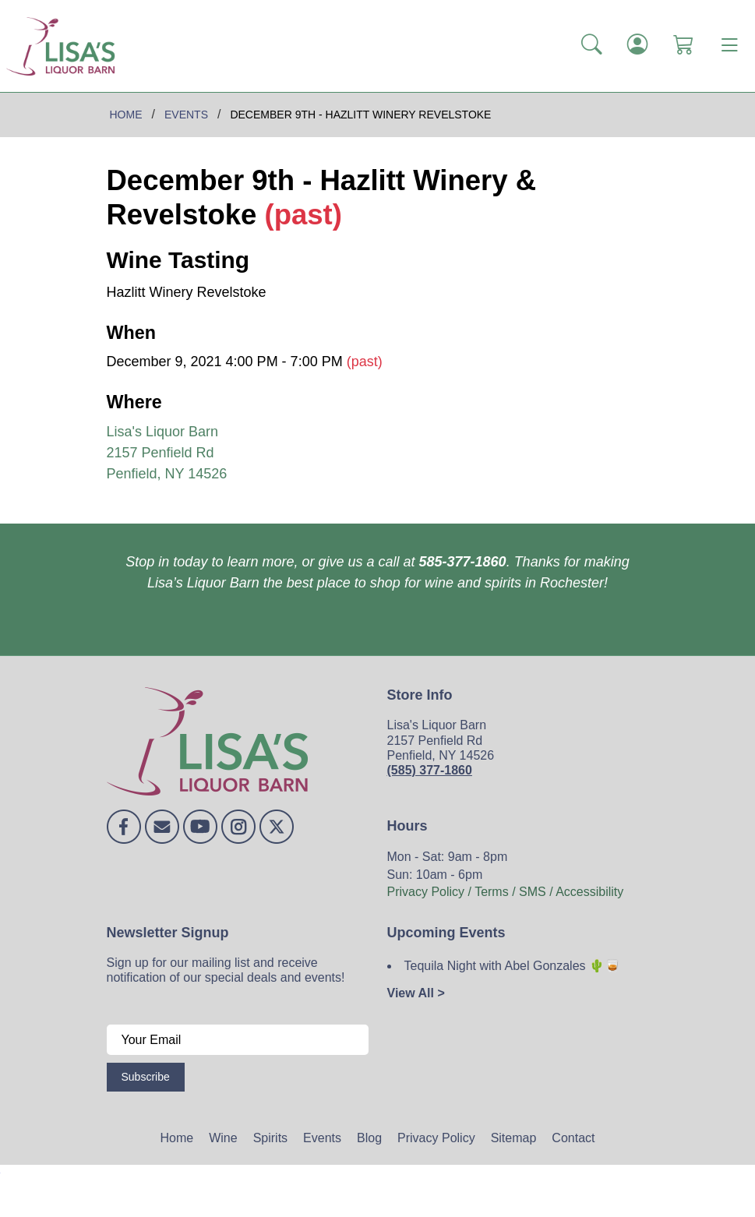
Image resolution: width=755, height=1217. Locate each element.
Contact (573, 1138)
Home (177, 1138)
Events (322, 1138)
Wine (223, 1138)
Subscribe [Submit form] (146, 1077)
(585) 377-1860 (429, 770)
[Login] (638, 46)
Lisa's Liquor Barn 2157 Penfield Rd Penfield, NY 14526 (167, 453)
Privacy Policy (436, 1138)
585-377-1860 (462, 562)
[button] (592, 46)
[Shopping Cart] (684, 46)
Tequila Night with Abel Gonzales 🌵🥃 (512, 965)
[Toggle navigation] (729, 46)
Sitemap (514, 1138)
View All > (416, 993)
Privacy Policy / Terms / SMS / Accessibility (505, 891)
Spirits (270, 1138)
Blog (369, 1138)
